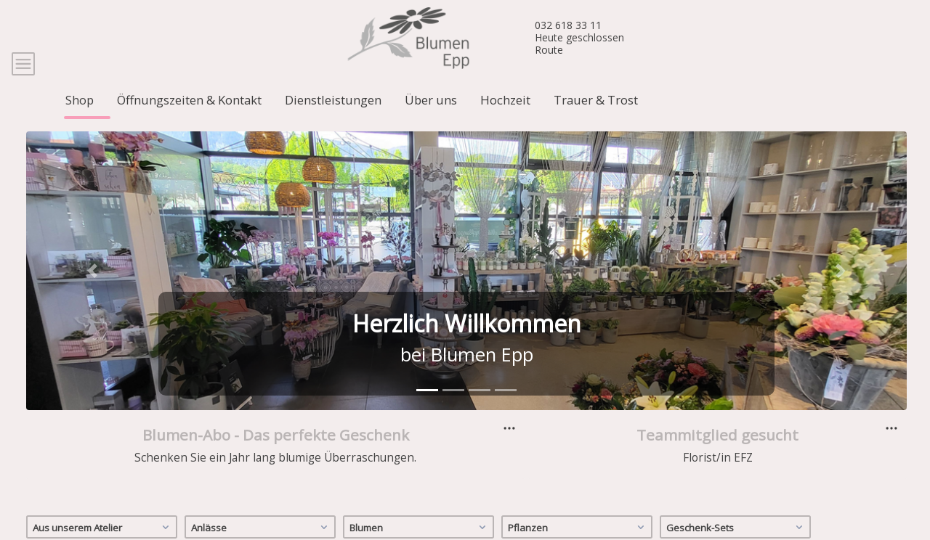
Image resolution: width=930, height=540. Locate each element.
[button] (92, 289)
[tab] (427, 408)
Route (549, 50)
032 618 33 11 (568, 25)
